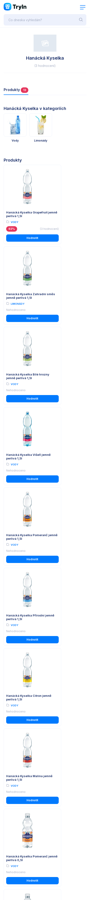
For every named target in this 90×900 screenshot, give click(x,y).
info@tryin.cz (18, 866)
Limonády (60, 222)
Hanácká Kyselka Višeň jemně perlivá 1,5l (65, 292)
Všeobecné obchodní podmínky (26, 746)
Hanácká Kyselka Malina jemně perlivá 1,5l (63, 454)
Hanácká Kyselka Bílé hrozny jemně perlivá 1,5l (22, 294)
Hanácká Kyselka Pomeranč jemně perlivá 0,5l (19, 534)
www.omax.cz (19, 862)
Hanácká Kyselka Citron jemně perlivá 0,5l (66, 532)
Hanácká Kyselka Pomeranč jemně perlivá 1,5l (19, 374)
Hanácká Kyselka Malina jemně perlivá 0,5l (63, 614)
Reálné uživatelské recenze (23, 785)
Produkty (16, 90)
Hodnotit (24, 238)
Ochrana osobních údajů (21, 753)
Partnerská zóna (16, 798)
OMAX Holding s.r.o (42, 887)
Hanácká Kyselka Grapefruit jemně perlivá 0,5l (19, 614)
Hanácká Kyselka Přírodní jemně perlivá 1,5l (64, 374)
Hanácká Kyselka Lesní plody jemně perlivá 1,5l (23, 693)
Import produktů (15, 792)
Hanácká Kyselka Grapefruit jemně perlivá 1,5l (19, 212)
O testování (12, 779)
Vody (14, 222)
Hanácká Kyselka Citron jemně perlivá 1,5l (24, 452)
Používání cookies (17, 759)
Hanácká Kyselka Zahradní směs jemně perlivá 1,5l (64, 212)
